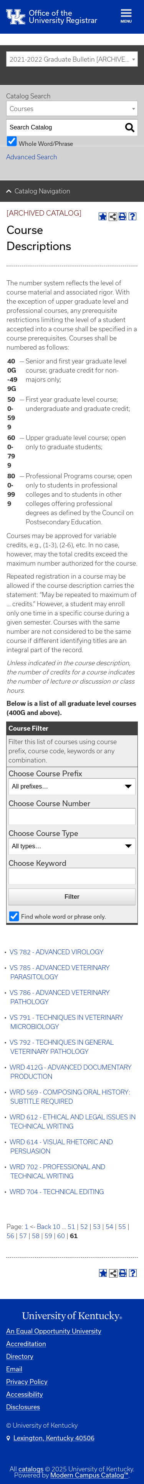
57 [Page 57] (23, 1235)
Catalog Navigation (42, 191)
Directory (19, 1356)
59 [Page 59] (48, 1235)
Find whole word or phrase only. (63, 916)
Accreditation (26, 1343)
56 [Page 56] (10, 1235)
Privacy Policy (27, 1381)
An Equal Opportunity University (53, 1331)
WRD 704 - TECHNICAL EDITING (57, 1191)
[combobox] (72, 59)
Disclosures (23, 1406)
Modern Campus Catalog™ (89, 1475)
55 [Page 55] (122, 1226)
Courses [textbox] (21, 108)
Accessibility (24, 1394)
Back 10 (48, 1226)
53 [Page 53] (97, 1226)
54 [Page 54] (109, 1226)
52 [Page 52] (84, 1226)
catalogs (30, 1469)
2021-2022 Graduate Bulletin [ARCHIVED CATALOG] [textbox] (73, 59)
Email (14, 1369)
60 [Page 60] (61, 1235)
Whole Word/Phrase (46, 143)
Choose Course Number (49, 803)
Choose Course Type (43, 833)
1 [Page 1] (26, 1226)
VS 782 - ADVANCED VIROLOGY (57, 952)
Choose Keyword (37, 863)
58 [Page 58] (36, 1235)
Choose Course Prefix (45, 773)
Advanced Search (31, 157)
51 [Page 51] (71, 1226)
